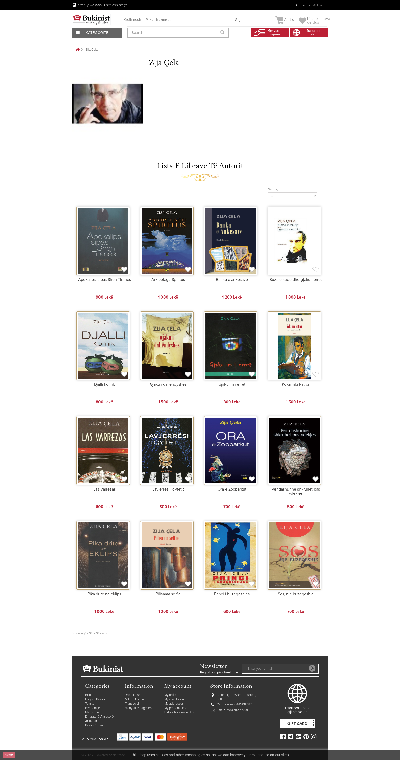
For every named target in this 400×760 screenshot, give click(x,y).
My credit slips (174, 699)
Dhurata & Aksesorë (99, 716)
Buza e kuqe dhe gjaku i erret (295, 280)
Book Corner (94, 725)
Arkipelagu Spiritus (168, 280)
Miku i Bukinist (135, 699)
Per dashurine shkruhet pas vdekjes (296, 491)
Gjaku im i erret (231, 384)
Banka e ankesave (232, 280)
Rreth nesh (132, 20)
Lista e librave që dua (179, 712)
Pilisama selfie (168, 594)
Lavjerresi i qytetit (168, 489)
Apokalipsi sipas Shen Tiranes (104, 280)
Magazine (92, 712)
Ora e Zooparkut (232, 489)
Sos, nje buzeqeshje (296, 594)
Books (89, 695)
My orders (171, 695)
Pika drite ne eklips (104, 594)
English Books (95, 699)
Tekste (89, 703)
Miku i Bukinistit (158, 20)
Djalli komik (104, 384)
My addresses (174, 703)
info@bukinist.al (237, 710)
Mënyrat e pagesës (138, 708)
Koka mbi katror (295, 384)
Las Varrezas (104, 489)
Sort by (273, 189)
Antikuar (91, 721)
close (9, 755)
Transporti (132, 703)
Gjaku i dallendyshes (168, 384)
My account (177, 686)
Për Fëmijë (92, 708)
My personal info (175, 708)
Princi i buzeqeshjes (232, 594)
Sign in (240, 20)
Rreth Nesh (133, 695)
